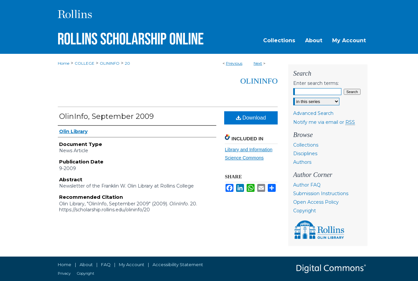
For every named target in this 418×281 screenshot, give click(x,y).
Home (63, 63)
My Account (131, 264)
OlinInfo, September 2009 (106, 116)
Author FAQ (307, 185)
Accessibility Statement (178, 264)
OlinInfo (259, 81)
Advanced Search (313, 113)
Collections (305, 145)
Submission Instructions (320, 193)
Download (251, 118)
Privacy (64, 273)
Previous (234, 63)
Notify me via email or (324, 122)
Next (258, 63)
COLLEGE (84, 63)
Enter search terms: (316, 83)
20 (127, 63)
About (86, 264)
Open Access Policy (316, 202)
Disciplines (305, 154)
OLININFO (110, 63)
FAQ (106, 264)
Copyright (304, 211)
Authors (302, 162)
